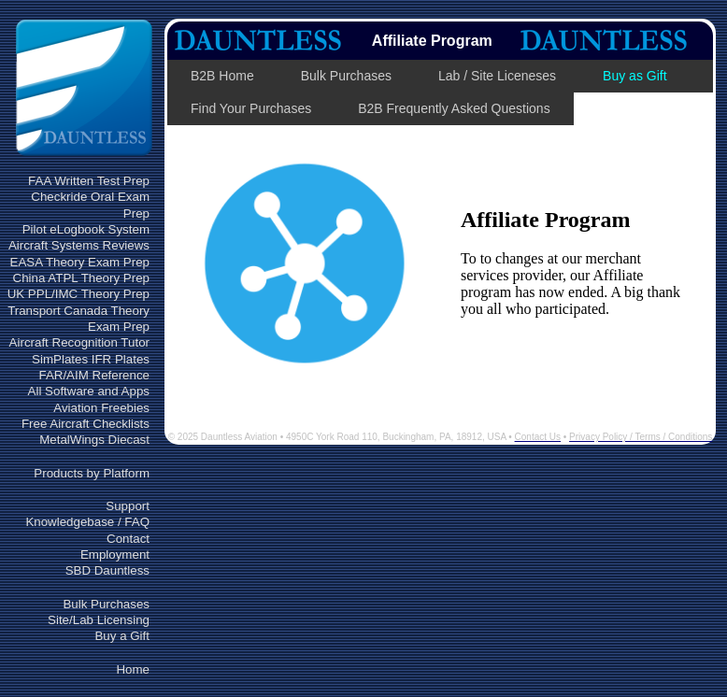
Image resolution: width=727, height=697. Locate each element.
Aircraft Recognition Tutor (79, 342)
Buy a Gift (122, 636)
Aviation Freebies (101, 408)
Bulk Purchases (106, 604)
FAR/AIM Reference (94, 375)
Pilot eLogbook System (86, 229)
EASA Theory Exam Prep (80, 262)
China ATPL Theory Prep (81, 278)
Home (133, 669)
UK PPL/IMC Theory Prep (78, 294)
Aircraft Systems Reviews (79, 245)
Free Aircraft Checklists (85, 424)
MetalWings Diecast (94, 440)
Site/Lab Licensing (99, 620)
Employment (115, 555)
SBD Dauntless (107, 570)
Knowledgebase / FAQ (87, 522)
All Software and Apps (89, 391)
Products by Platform (92, 473)
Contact (128, 539)
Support (128, 506)
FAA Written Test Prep (89, 181)
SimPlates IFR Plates (91, 359)
